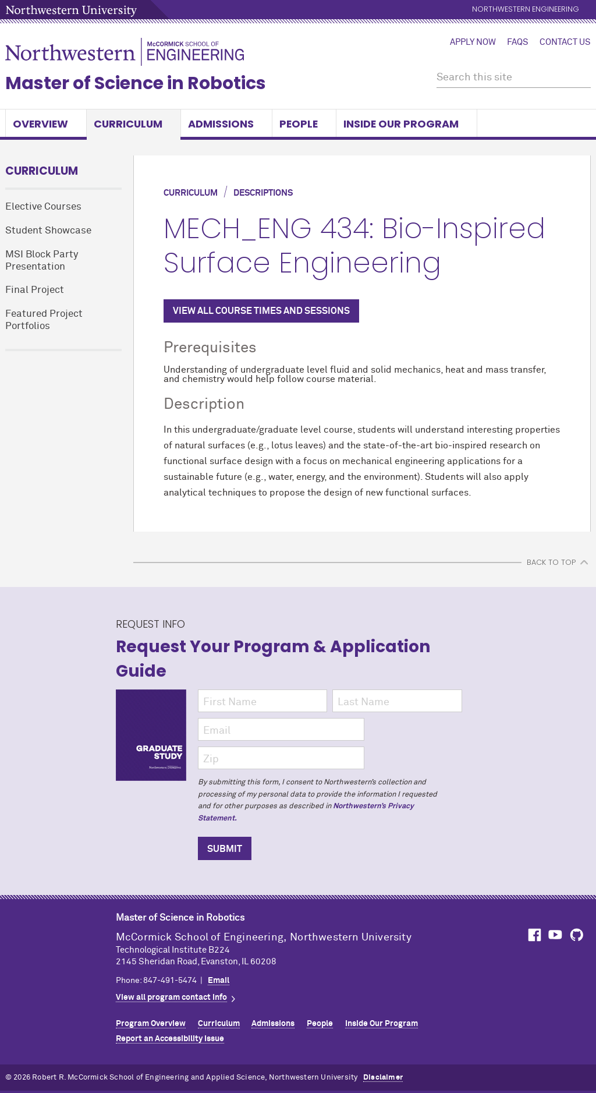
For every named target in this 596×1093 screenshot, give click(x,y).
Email (218, 981)
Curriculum (133, 123)
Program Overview (151, 1024)
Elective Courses (43, 207)
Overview (46, 123)
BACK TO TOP (551, 562)
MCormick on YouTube (555, 935)
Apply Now (473, 42)
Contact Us (565, 42)
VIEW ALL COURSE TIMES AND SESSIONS (261, 311)
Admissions (226, 123)
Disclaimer (383, 1077)
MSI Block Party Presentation (41, 261)
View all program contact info (171, 997)
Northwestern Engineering (525, 9)
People (304, 123)
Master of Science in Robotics (135, 83)
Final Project (34, 290)
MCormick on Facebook (533, 935)
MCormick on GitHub (577, 935)
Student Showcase (48, 231)
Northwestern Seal (60, 946)
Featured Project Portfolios (44, 320)
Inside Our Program (406, 123)
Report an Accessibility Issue (170, 1039)
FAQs (517, 42)
